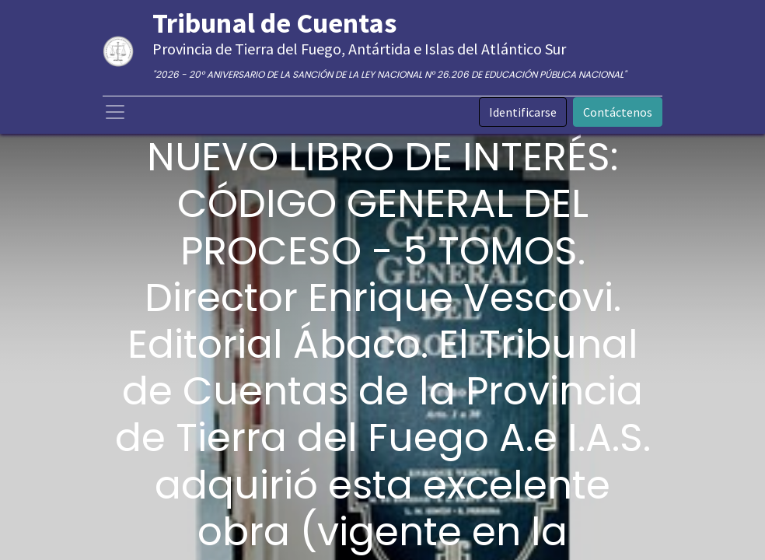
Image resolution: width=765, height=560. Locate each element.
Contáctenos (617, 112)
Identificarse (523, 112)
